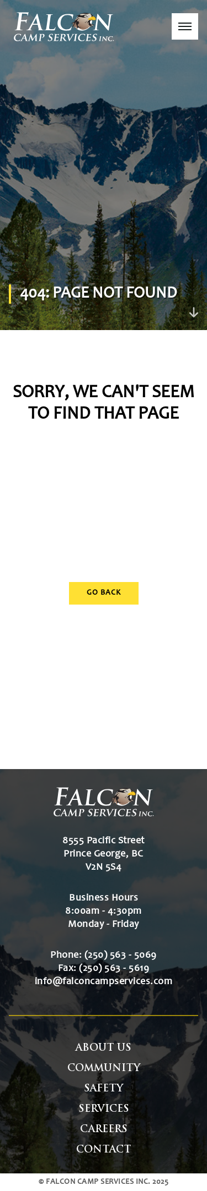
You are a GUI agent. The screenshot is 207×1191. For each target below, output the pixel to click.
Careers (104, 1129)
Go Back (104, 593)
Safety (103, 1089)
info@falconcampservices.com (104, 982)
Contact (103, 1150)
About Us (103, 1048)
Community (103, 1068)
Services (103, 1109)
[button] (185, 26)
